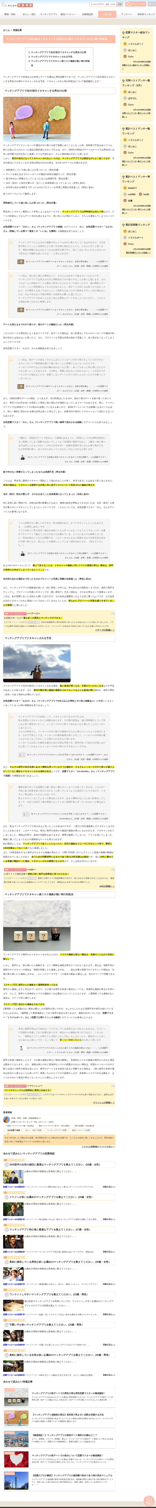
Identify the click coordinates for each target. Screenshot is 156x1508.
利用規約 (72, 1499)
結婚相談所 (87, 14)
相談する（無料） (135, 4)
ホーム (52, 1499)
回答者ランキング (146, 14)
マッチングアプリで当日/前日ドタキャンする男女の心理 (58, 52)
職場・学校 (9, 14)
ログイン (152, 4)
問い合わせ (104, 1499)
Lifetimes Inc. (75, 1502)
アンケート (126, 14)
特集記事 (107, 14)
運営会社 (62, 1499)
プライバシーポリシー (88, 1499)
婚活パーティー (68, 14)
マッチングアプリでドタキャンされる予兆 (51, 57)
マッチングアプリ (48, 14)
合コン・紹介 (29, 14)
